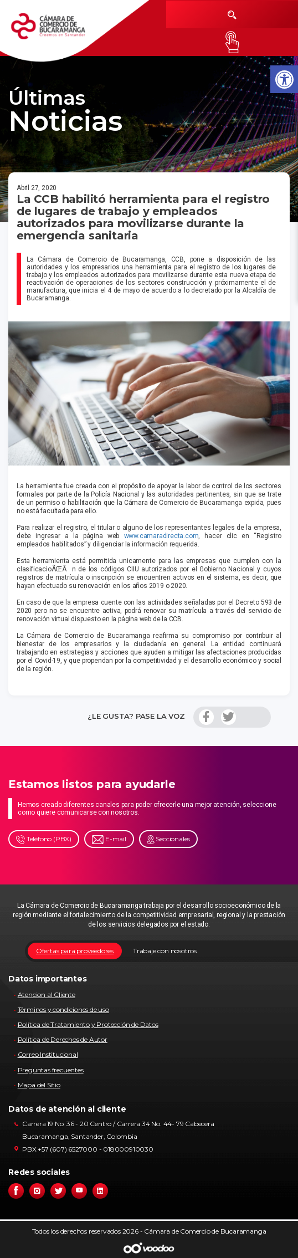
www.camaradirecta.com (161, 536)
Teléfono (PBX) (43, 839)
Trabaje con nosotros (165, 951)
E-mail (109, 839)
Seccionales (169, 839)
